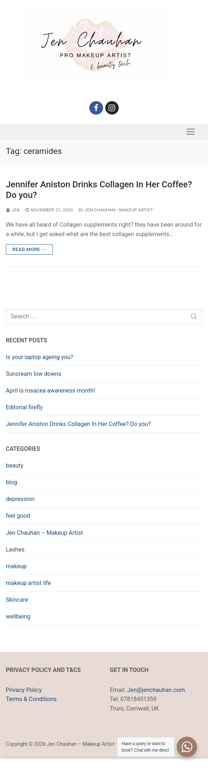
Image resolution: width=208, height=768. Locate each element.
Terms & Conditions (31, 699)
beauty (14, 465)
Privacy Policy (24, 690)
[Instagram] (112, 108)
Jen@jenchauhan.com (156, 690)
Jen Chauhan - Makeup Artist (116, 209)
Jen (13, 209)
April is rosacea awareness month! (50, 390)
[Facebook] (96, 108)
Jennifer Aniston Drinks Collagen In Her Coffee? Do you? (99, 189)
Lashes (15, 549)
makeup (16, 566)
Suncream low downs (33, 373)
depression (20, 499)
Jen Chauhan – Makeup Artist (44, 532)
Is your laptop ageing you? (39, 357)
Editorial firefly (24, 407)
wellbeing (18, 616)
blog (11, 482)
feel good (18, 515)
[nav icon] (190, 132)
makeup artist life (28, 583)
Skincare (17, 599)
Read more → (29, 249)
